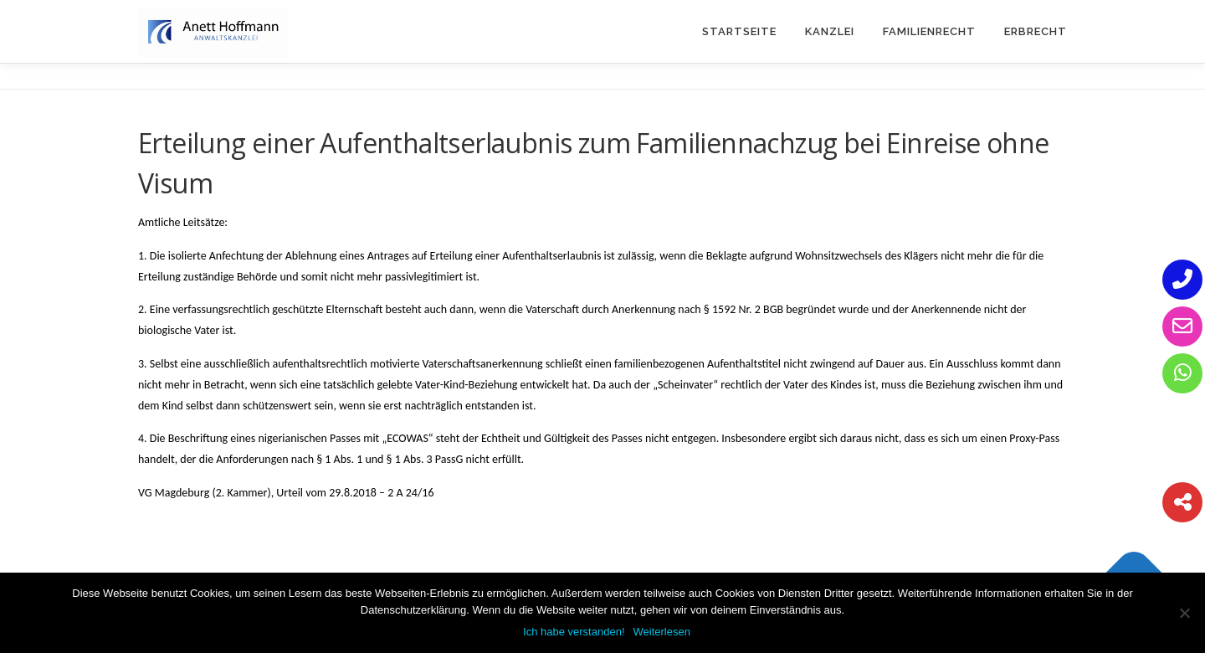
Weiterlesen (661, 631)
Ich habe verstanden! (573, 631)
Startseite (739, 31)
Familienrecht (929, 31)
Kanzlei (829, 31)
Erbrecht (1035, 31)
